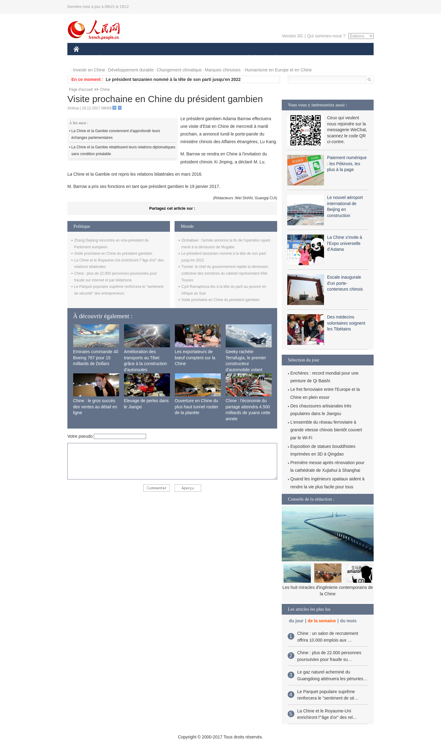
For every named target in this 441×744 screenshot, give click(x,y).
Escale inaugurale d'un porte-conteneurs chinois (345, 283)
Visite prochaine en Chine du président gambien (113, 253)
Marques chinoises (223, 69)
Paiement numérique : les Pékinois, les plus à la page (347, 163)
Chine (105, 89)
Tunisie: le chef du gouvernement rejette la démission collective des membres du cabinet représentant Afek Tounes (224, 273)
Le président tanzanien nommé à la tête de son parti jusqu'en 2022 (173, 79)
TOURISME (323, 57)
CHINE (84, 57)
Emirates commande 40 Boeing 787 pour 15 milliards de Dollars (96, 357)
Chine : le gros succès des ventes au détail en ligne (95, 406)
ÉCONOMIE (110, 57)
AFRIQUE (164, 57)
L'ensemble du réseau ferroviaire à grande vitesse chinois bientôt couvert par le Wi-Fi (326, 430)
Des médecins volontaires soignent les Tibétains (346, 323)
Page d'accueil (81, 89)
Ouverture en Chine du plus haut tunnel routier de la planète (196, 406)
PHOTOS (351, 57)
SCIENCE (191, 57)
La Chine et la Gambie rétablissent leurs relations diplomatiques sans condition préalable (123, 150)
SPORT (297, 57)
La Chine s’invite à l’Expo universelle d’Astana (344, 243)
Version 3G (292, 35)
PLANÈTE (273, 57)
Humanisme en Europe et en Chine (278, 69)
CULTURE (219, 57)
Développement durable (131, 69)
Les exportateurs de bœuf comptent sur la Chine (195, 357)
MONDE (139, 57)
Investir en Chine (89, 69)
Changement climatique (179, 69)
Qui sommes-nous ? (326, 35)
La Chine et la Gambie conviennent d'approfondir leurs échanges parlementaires (115, 134)
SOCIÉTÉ (246, 57)
